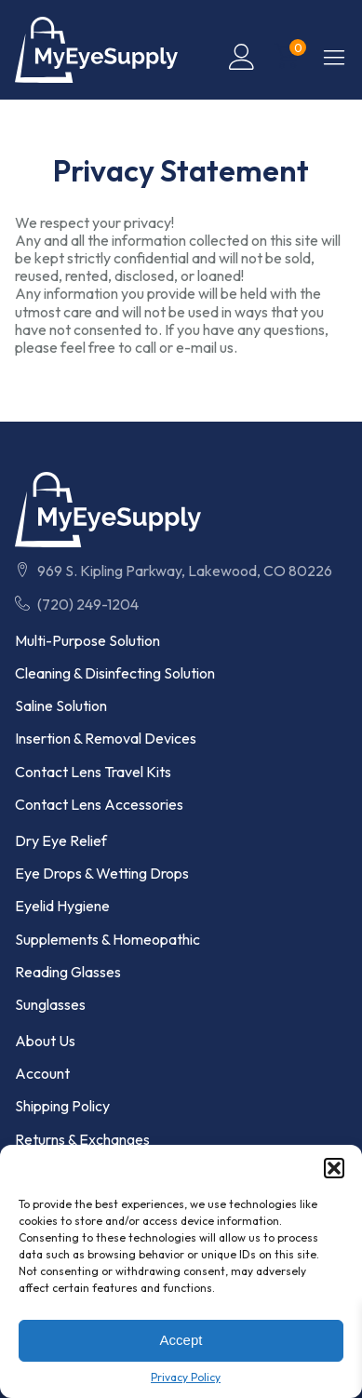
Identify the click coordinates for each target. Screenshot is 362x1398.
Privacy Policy (186, 1377)
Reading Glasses (68, 972)
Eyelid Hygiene (62, 906)
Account (42, 1073)
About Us (45, 1041)
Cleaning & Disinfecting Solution (115, 673)
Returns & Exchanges (82, 1140)
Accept (181, 1340)
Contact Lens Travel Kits (93, 772)
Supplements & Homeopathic (107, 939)
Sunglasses (50, 1005)
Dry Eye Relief (61, 841)
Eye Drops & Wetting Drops (102, 873)
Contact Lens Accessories (99, 804)
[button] (334, 1168)
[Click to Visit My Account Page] (242, 57)
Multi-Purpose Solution (87, 641)
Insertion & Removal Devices (105, 738)
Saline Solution (61, 706)
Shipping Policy (62, 1106)
